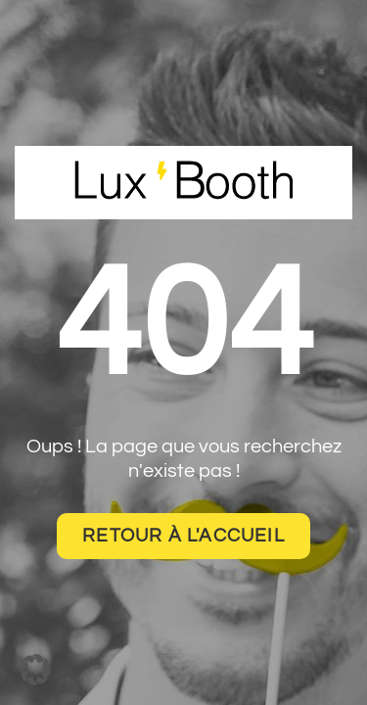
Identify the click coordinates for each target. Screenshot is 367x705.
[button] (35, 669)
